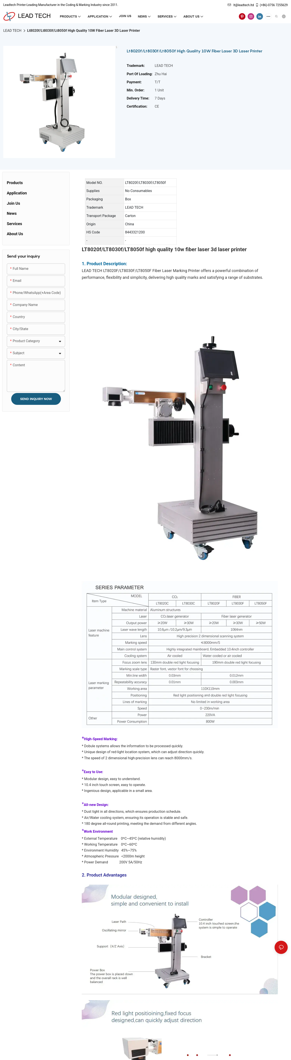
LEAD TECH (12, 30)
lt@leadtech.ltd (241, 5)
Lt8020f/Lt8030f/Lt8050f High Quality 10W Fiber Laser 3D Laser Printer (83, 30)
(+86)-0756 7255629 (271, 5)
